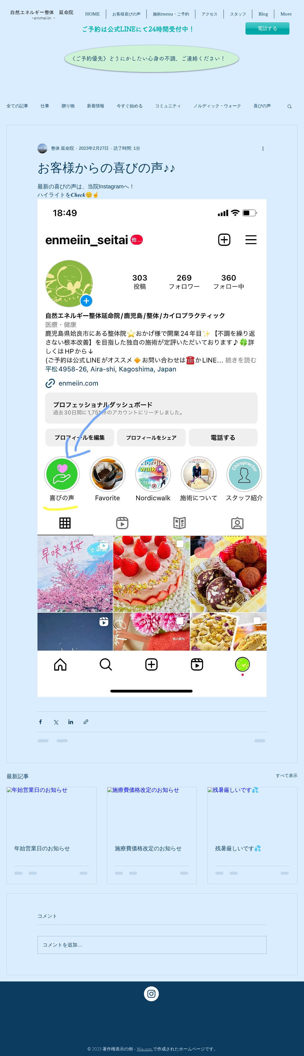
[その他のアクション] (263, 148)
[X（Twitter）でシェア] (56, 722)
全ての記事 (17, 105)
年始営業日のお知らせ (42, 848)
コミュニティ (168, 105)
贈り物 (68, 105)
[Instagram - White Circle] (151, 993)
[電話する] (267, 28)
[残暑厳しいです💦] (252, 812)
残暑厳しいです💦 (238, 848)
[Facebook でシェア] (40, 722)
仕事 (45, 105)
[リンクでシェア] (86, 722)
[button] (290, 106)
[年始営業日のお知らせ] (51, 812)
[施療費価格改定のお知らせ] (152, 812)
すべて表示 (286, 775)
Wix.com (145, 1049)
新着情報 (95, 105)
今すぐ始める (130, 105)
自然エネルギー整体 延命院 (39, 12)
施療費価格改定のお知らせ (148, 848)
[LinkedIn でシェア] (71, 722)
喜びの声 (262, 105)
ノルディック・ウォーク (217, 105)
